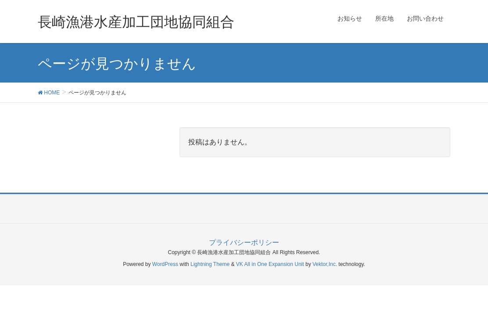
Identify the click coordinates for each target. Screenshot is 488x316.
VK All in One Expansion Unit (270, 264)
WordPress (165, 264)
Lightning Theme (210, 264)
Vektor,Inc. (324, 264)
